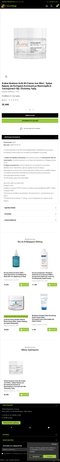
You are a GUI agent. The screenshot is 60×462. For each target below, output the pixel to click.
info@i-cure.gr (7, 418)
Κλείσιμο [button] (54, 444)
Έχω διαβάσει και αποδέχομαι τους (17, 454)
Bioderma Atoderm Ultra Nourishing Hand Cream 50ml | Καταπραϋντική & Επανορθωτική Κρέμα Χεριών (44, 318)
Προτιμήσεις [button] (36, 456)
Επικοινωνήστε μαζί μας (11, 423)
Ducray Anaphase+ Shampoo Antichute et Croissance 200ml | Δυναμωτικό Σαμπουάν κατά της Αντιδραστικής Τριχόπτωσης (43, 275)
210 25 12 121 (7, 415)
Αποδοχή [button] (49, 456)
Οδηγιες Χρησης (9, 208)
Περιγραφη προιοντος (12, 137)
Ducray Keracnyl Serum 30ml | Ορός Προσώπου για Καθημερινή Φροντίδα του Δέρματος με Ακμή (15, 274)
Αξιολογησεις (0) (10, 220)
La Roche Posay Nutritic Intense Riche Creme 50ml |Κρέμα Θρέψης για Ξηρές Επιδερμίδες (15, 321)
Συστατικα (7, 214)
